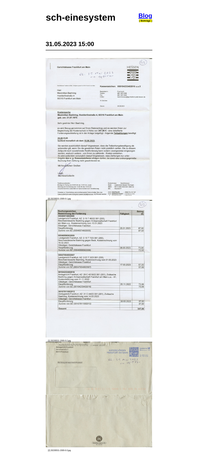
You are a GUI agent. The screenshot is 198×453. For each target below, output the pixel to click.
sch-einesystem (80, 17)
